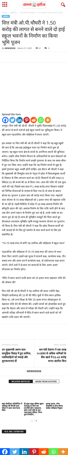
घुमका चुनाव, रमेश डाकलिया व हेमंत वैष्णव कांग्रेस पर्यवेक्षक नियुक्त (54, 405)
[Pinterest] (26, 120)
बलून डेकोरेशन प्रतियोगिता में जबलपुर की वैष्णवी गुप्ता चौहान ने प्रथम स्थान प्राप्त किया (12, 406)
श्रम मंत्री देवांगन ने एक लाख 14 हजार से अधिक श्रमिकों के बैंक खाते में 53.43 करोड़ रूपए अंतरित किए (51, 355)
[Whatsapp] (41, 120)
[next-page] (36, 420)
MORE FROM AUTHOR (46, 381)
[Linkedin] (19, 120)
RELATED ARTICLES (21, 381)
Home (4, 12)
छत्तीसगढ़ (13, 12)
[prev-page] (32, 420)
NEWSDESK (10, 48)
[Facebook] (5, 120)
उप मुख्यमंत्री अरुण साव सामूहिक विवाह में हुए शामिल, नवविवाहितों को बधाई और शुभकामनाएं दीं (16, 355)
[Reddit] (33, 120)
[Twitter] (12, 120)
